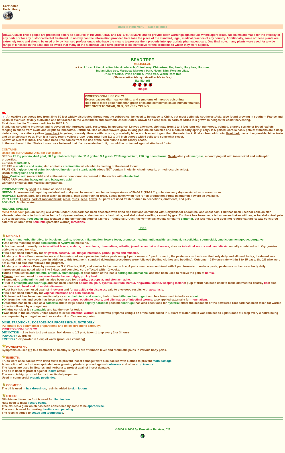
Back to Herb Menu (131, 26)
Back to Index (157, 26)
